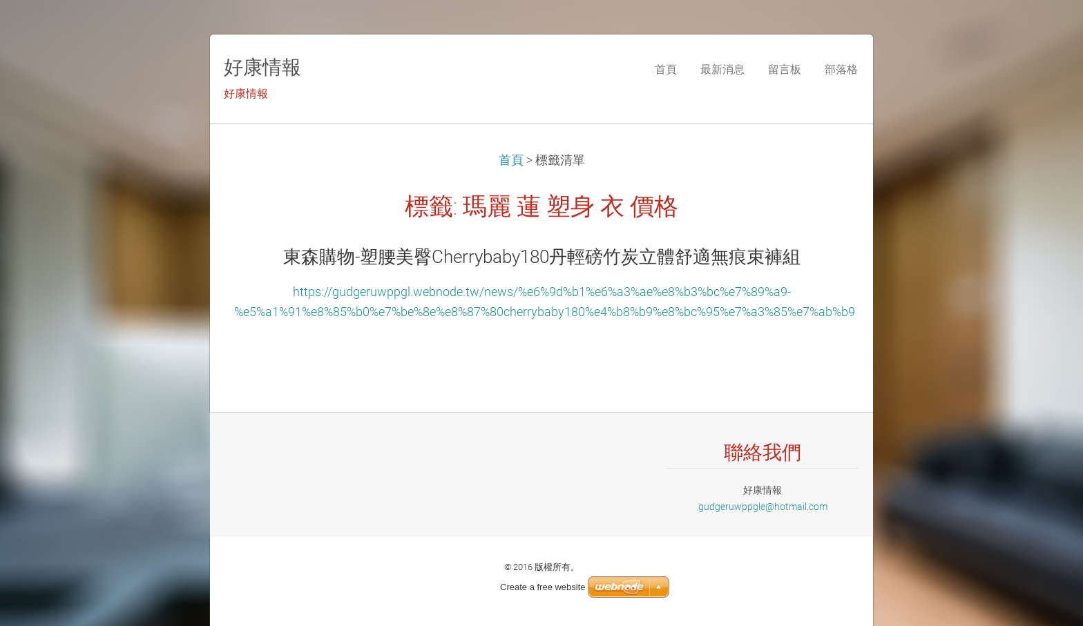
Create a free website (543, 587)
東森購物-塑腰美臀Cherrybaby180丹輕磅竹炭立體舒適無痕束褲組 (542, 256)
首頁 (511, 160)
